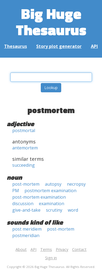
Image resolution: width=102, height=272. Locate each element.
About (21, 249)
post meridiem (27, 229)
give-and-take (26, 210)
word (73, 210)
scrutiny (54, 210)
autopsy (53, 184)
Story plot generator (59, 46)
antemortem (25, 148)
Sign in (51, 257)
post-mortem (25, 184)
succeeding (23, 165)
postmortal (23, 130)
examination (51, 204)
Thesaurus (15, 46)
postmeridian (25, 235)
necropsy (76, 184)
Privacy (62, 249)
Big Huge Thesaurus (51, 21)
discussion (22, 204)
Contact (79, 249)
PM (15, 191)
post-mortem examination (39, 197)
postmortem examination (50, 191)
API (94, 46)
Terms (46, 249)
